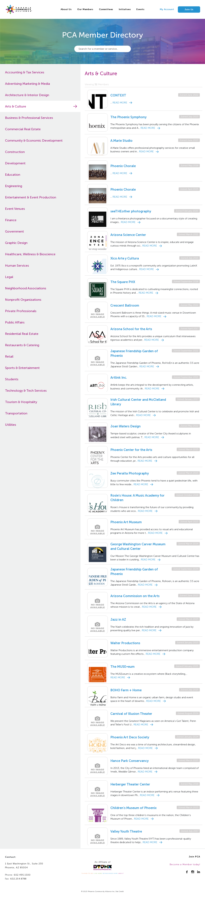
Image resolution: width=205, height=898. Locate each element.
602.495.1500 (22, 874)
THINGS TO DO (87, 873)
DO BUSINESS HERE (110, 873)
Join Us (189, 9)
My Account (167, 9)
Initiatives (125, 9)
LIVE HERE (98, 873)
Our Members (85, 9)
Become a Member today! (185, 864)
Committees (106, 9)
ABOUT (121, 873)
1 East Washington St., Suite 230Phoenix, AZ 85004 (24, 865)
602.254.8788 (18, 878)
